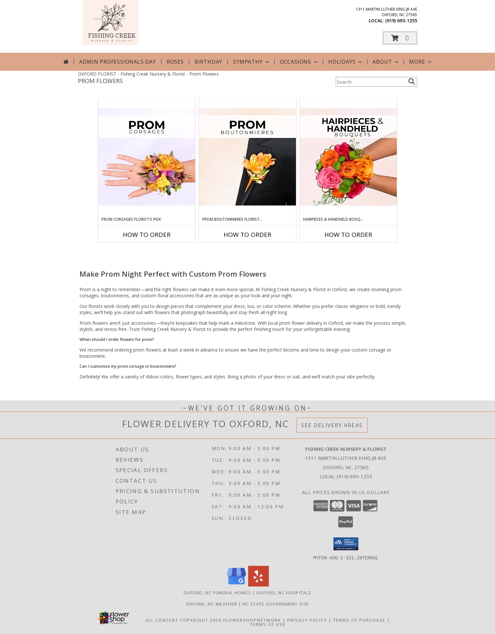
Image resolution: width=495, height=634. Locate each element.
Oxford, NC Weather (211, 604)
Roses (175, 61)
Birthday (208, 61)
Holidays (345, 61)
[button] (400, 38)
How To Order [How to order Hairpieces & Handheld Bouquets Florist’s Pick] (348, 234)
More (421, 61)
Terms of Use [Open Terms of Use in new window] (268, 624)
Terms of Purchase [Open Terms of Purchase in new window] (359, 620)
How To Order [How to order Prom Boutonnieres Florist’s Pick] (247, 234)
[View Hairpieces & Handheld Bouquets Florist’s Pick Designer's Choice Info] (348, 157)
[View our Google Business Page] (236, 584)
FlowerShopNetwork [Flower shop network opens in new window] (252, 620)
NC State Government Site (276, 604)
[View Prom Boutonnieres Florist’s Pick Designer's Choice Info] (247, 157)
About (386, 61)
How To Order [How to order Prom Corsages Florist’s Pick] (147, 234)
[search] (411, 81)
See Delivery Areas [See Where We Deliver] (332, 425)
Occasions (299, 61)
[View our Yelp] (258, 584)
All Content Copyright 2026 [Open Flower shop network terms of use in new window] (183, 620)
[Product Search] (370, 81)
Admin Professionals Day (117, 61)
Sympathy (251, 61)
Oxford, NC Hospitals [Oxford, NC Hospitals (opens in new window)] (284, 592)
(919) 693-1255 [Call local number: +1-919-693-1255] (401, 20)
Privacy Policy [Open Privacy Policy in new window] (307, 620)
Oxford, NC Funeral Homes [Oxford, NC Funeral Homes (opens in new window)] (217, 592)
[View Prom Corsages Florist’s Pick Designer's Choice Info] (146, 157)
